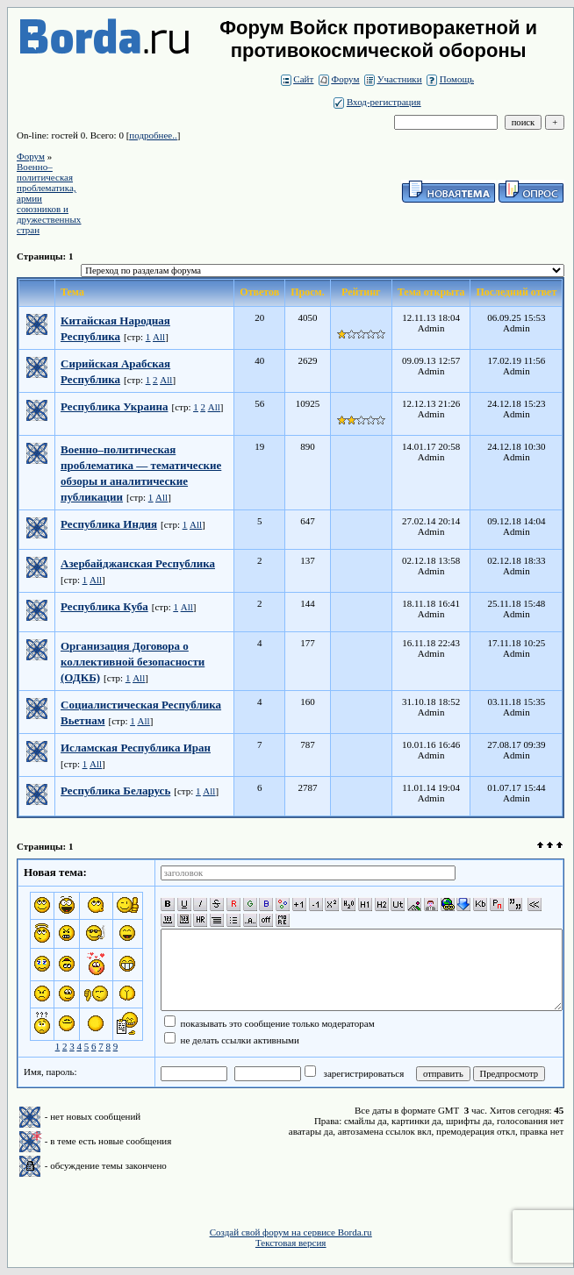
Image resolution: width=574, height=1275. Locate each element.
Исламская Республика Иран (136, 747)
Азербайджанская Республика (138, 563)
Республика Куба (104, 606)
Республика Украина (114, 406)
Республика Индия (109, 524)
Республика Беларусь (115, 790)
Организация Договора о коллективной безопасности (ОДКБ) (132, 661)
